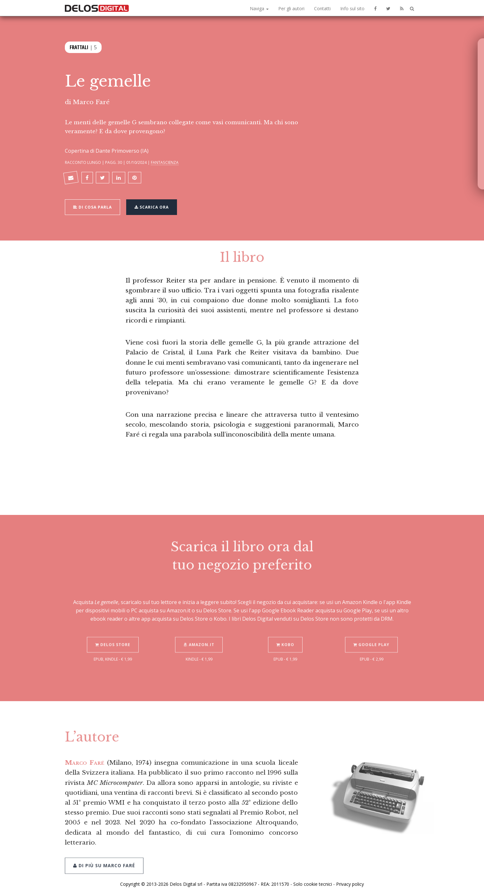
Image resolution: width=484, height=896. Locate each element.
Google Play (371, 635)
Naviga (259, 8)
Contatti (322, 8)
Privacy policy (350, 884)
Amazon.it (198, 635)
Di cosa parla (92, 206)
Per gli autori (291, 8)
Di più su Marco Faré (104, 856)
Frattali (79, 46)
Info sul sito (352, 8)
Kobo (285, 635)
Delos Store (112, 635)
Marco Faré (91, 102)
